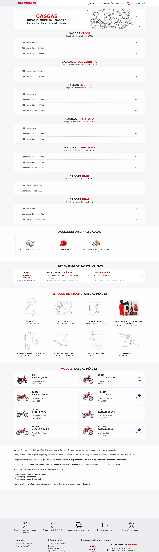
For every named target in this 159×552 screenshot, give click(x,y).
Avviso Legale (53, 548)
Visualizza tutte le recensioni (26, 280)
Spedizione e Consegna (57, 551)
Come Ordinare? (22, 546)
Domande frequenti (23, 544)
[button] (79, 42)
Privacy (51, 546)
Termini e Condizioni (56, 544)
